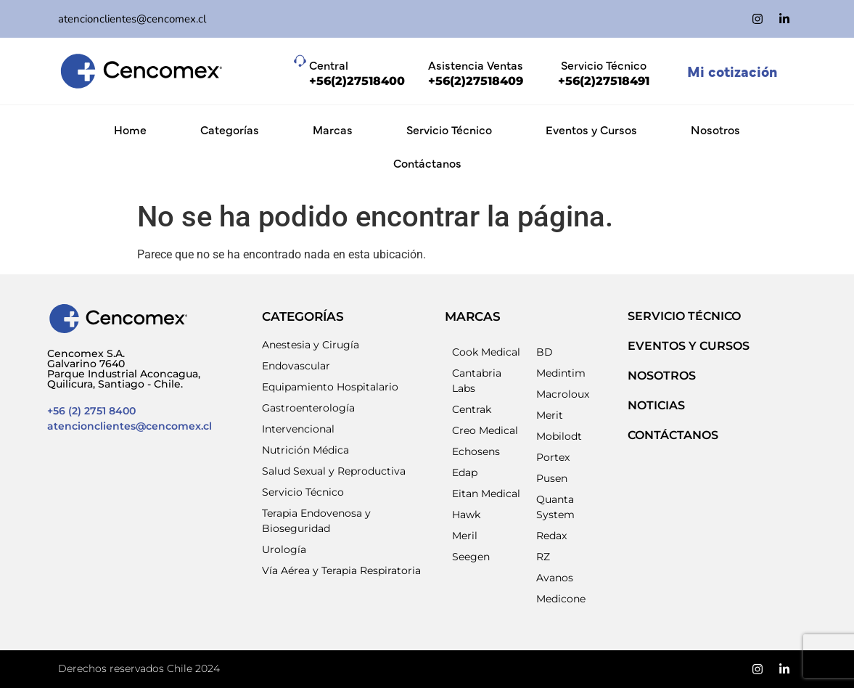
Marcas (333, 129)
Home (130, 129)
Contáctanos (427, 163)
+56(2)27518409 (475, 81)
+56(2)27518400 (357, 81)
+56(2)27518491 (603, 81)
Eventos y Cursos (591, 129)
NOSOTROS (662, 375)
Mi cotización (732, 71)
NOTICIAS (656, 405)
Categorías (229, 129)
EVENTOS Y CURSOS (689, 346)
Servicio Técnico (449, 129)
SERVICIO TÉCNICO (684, 316)
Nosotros (715, 129)
